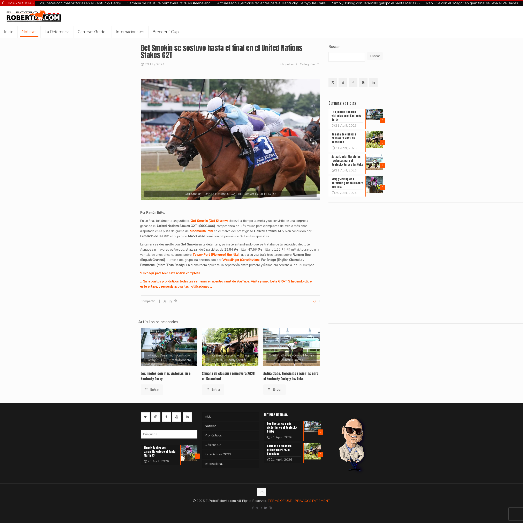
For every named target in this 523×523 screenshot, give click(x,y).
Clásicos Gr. (213, 445)
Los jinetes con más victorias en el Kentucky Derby (79, 3)
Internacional (214, 464)
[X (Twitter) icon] (257, 508)
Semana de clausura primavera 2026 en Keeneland (169, 3)
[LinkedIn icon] (265, 508)
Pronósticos (213, 435)
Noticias (210, 426)
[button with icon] (332, 82)
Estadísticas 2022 (218, 454)
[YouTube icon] (261, 508)
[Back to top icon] (261, 492)
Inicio (208, 416)
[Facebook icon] (253, 508)
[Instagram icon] (270, 508)
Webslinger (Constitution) (241, 260)
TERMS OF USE (280, 501)
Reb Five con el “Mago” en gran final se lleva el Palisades (472, 3)
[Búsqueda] (169, 434)
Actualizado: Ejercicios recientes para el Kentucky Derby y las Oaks (271, 3)
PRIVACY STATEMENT (312, 501)
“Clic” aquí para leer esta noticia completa (170, 273)
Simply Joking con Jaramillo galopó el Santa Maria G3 (376, 3)
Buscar (334, 46)
